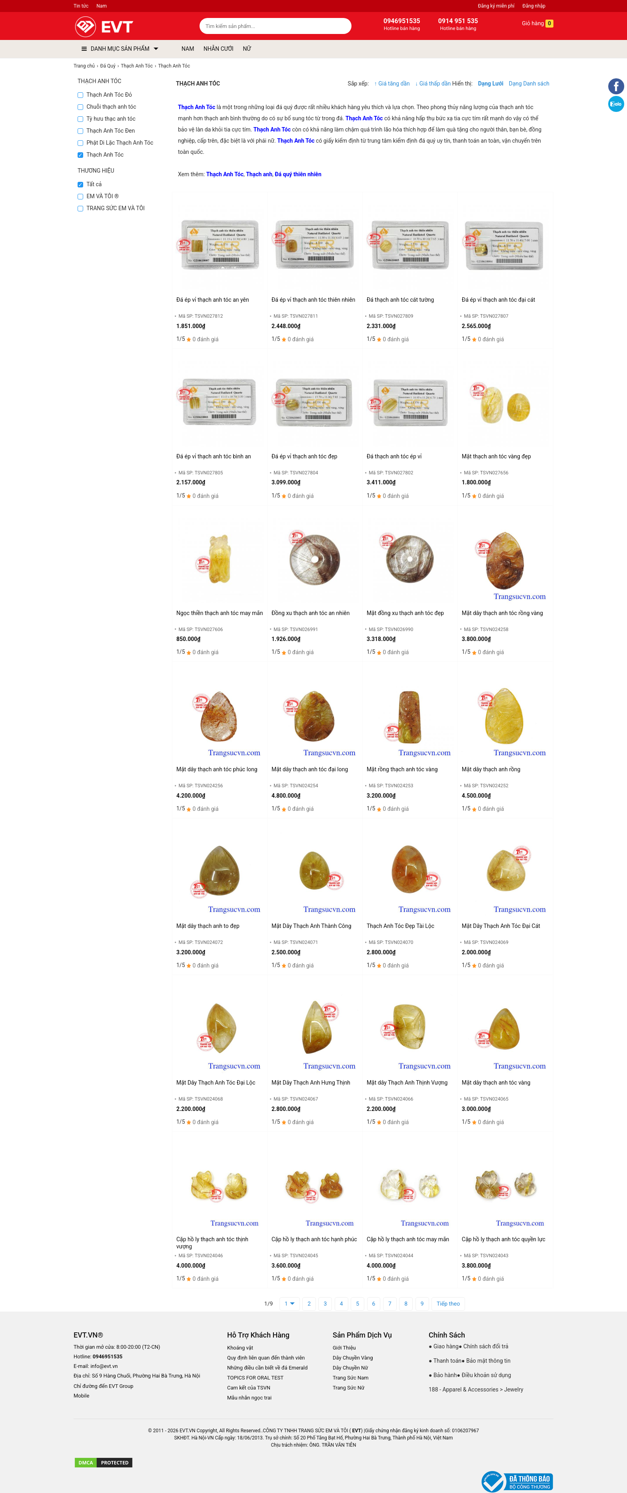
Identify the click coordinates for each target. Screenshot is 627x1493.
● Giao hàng (444, 1346)
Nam (101, 6)
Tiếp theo (448, 1304)
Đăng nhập (534, 6)
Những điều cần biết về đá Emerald (267, 1368)
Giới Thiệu (344, 1348)
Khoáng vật (240, 1348)
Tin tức (81, 6)
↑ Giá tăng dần (392, 83)
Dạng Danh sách (529, 83)
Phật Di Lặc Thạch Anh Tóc (115, 142)
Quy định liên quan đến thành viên (266, 1358)
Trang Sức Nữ (348, 1388)
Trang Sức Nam (351, 1378)
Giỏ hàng (532, 24)
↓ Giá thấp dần (433, 83)
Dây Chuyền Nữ (350, 1368)
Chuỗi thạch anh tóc (107, 107)
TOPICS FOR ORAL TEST (255, 1378)
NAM (188, 49)
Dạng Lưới (490, 83)
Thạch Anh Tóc (101, 154)
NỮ (247, 49)
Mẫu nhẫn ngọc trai (249, 1398)
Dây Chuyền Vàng (353, 1358)
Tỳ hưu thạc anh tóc (107, 118)
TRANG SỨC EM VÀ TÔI (111, 208)
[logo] (123, 27)
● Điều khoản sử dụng (484, 1375)
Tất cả (90, 184)
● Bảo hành (443, 1375)
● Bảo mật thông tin (486, 1361)
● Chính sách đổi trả (483, 1346)
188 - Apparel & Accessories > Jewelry (476, 1389)
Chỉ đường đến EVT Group (104, 1386)
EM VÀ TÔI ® (98, 196)
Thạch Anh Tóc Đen (106, 130)
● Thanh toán (445, 1361)
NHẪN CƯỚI (219, 49)
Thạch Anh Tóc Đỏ (105, 95)
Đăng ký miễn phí (496, 6)
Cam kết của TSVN (248, 1388)
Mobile (81, 1396)
